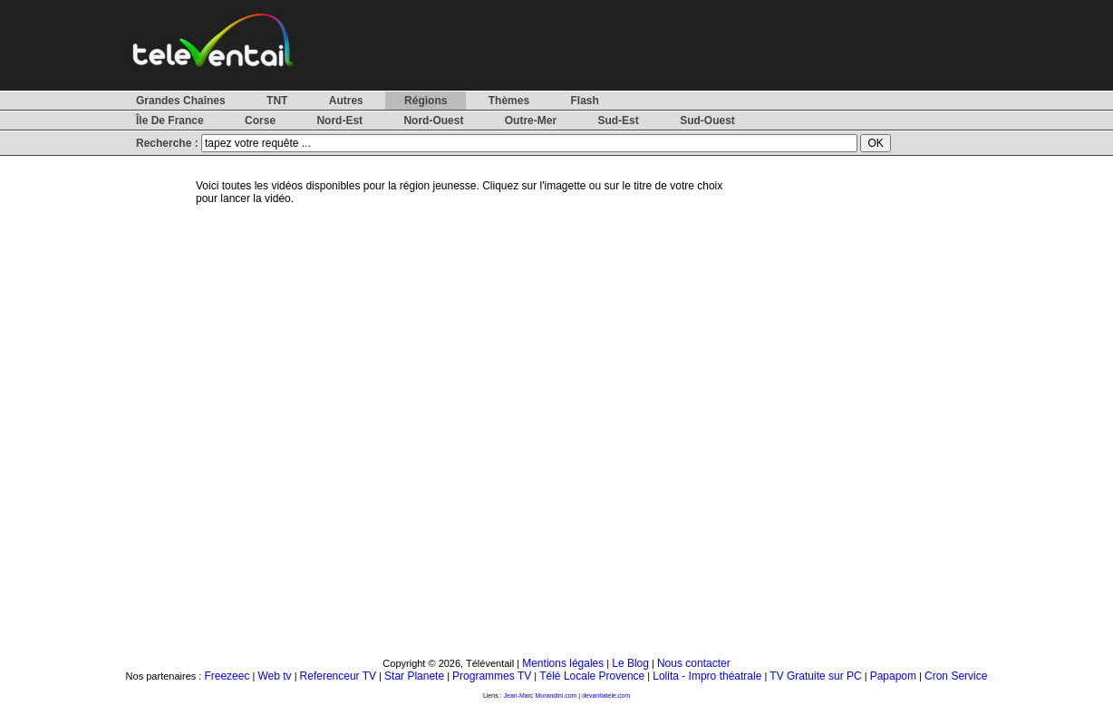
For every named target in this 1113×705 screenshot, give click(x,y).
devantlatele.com (606, 695)
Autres (346, 100)
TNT (276, 100)
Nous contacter (694, 663)
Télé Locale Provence (591, 676)
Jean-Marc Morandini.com (540, 695)
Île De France (170, 120)
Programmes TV (491, 676)
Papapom (893, 676)
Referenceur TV (338, 676)
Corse (260, 120)
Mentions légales (563, 663)
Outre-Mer (530, 120)
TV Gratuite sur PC (815, 676)
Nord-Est (339, 120)
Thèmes (509, 100)
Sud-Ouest (707, 120)
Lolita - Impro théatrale (707, 676)
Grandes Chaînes (181, 100)
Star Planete (414, 676)
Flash (584, 100)
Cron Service (955, 676)
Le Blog (630, 663)
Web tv (274, 676)
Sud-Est (617, 120)
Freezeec (226, 676)
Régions (425, 100)
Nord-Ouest (433, 120)
